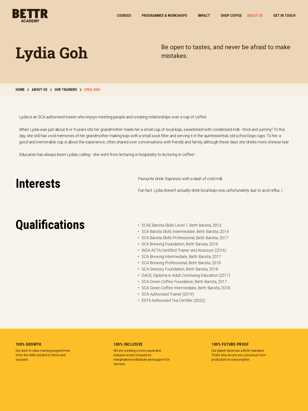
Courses (124, 15)
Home (22, 89)
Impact (204, 15)
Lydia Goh (92, 89)
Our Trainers (68, 89)
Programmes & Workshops (164, 15)
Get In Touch (284, 15)
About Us (255, 15)
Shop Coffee (231, 15)
